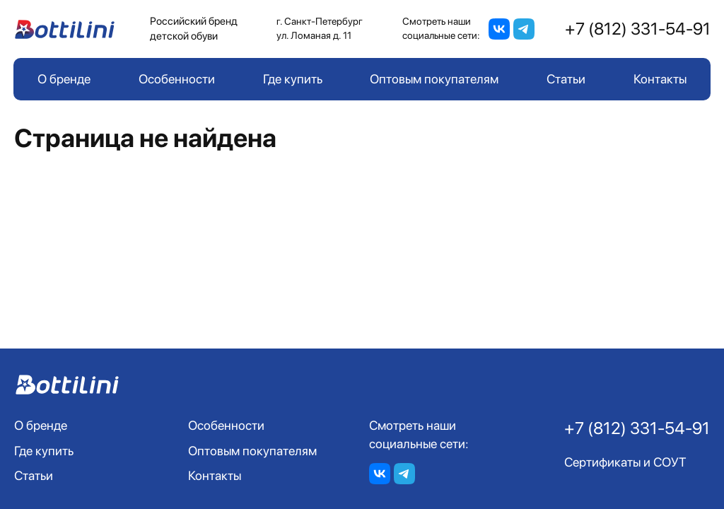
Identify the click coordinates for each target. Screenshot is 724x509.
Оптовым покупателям (434, 78)
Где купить (292, 78)
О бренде (63, 78)
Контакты (660, 78)
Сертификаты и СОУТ (625, 462)
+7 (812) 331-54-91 (638, 28)
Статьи (566, 78)
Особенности (177, 78)
